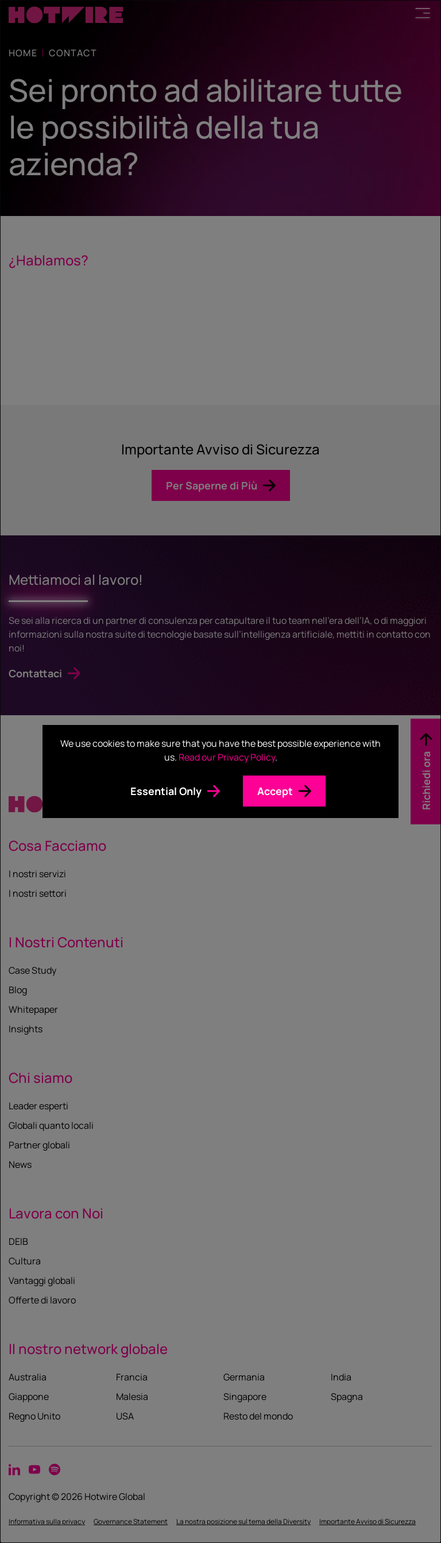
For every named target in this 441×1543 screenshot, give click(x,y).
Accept (275, 791)
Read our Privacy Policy (227, 757)
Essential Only (166, 791)
